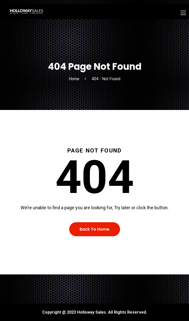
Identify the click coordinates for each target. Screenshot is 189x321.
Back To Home (94, 229)
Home (75, 78)
